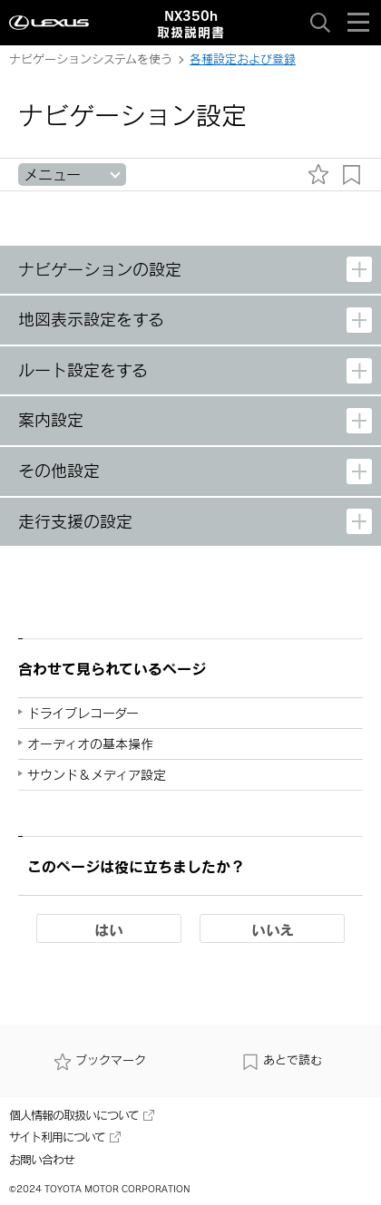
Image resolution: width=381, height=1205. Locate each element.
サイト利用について (65, 1137)
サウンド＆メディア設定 (96, 774)
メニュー (52, 174)
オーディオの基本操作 (90, 744)
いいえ (272, 929)
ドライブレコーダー (83, 713)
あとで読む (281, 1060)
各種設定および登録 (243, 59)
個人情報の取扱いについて (81, 1115)
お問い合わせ (41, 1159)
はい (108, 929)
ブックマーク (100, 1060)
